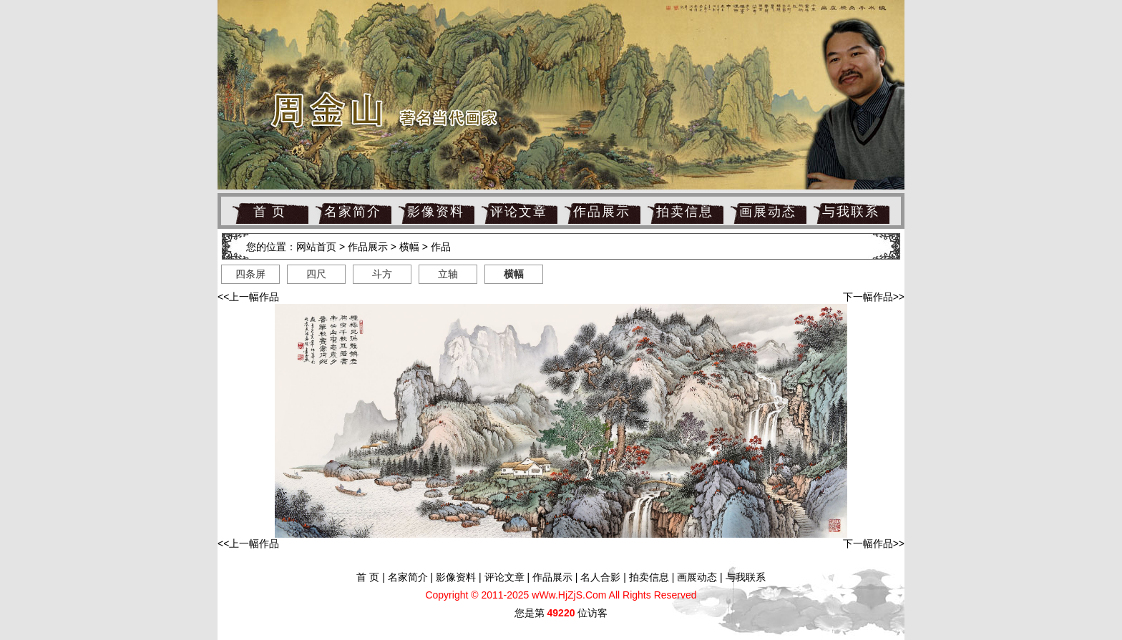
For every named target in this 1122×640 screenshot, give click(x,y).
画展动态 (767, 212)
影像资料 (435, 212)
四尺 (316, 274)
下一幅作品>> (873, 296)
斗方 (382, 274)
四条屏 (250, 274)
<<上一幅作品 (248, 296)
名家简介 (352, 212)
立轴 (448, 274)
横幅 (409, 246)
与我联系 (850, 212)
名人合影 (600, 577)
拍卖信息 (684, 212)
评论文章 (518, 212)
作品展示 (601, 212)
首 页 (270, 212)
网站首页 (316, 246)
